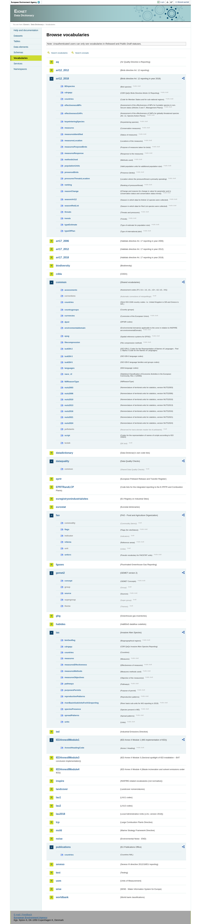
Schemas (18, 52)
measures (69, 128)
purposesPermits (73, 690)
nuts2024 (69, 423)
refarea (68, 542)
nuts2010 (69, 399)
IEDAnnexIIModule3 (67, 757)
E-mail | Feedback (23, 914)
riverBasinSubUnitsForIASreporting (82, 703)
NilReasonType (72, 381)
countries (69, 99)
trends (68, 218)
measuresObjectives (74, 677)
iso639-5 (69, 362)
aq (57, 62)
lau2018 (60, 814)
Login (162, 2)
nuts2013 (69, 405)
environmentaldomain (75, 328)
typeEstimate (71, 224)
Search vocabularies (59, 53)
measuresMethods (73, 671)
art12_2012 (62, 70)
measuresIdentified (74, 134)
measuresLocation (73, 140)
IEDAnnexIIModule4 (67, 769)
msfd (59, 830)
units (67, 722)
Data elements (21, 47)
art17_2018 (62, 257)
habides (60, 624)
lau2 (58, 805)
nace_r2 (68, 374)
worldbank (62, 897)
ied (58, 731)
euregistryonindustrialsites (72, 498)
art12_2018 (62, 78)
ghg (58, 616)
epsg (67, 336)
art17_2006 (62, 241)
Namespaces (20, 69)
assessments (71, 290)
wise (58, 889)
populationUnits (72, 166)
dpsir (67, 322)
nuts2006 (69, 393)
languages (69, 368)
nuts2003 (69, 387)
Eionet (26, 24)
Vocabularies (21, 58)
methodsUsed (71, 159)
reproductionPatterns (75, 696)
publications (63, 847)
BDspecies (70, 86)
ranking (68, 185)
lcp (58, 822)
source (68, 593)
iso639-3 (69, 356)
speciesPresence (73, 709)
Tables (17, 41)
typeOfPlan (70, 231)
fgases (60, 564)
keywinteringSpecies (74, 121)
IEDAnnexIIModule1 (67, 740)
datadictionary (64, 452)
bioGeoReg (70, 640)
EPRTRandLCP (65, 487)
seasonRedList (72, 205)
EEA (26, 2)
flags (67, 529)
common (61, 282)
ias (57, 632)
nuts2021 (69, 417)
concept (68, 581)
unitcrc (68, 554)
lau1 (58, 797)
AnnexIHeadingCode (74, 748)
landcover (62, 789)
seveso (60, 864)
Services (18, 63)
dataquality (62, 461)
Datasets (18, 36)
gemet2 (60, 573)
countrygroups (72, 310)
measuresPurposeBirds (76, 147)
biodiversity (63, 265)
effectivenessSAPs (74, 113)
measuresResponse (74, 153)
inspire (60, 781)
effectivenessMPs (73, 105)
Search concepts (82, 53)
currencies (70, 315)
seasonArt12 (71, 199)
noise (59, 838)
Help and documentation (26, 30)
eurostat (61, 507)
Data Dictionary (37, 24)
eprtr (59, 479)
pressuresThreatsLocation (77, 178)
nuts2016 (69, 411)
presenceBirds (72, 172)
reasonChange (72, 191)
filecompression (72, 342)
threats (68, 212)
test (58, 872)
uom (58, 880)
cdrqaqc (68, 92)
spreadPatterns (72, 715)
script (67, 435)
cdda (59, 274)
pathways (69, 683)
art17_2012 (62, 249)
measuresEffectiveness (76, 664)
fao (58, 515)
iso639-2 (69, 349)
